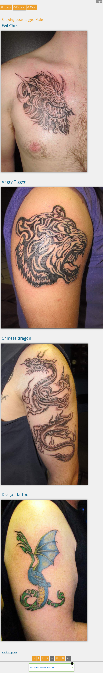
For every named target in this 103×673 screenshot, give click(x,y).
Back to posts (9, 652)
